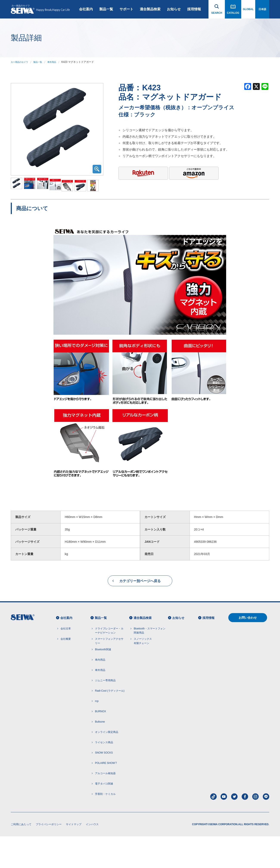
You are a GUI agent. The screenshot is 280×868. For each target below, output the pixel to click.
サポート (126, 9)
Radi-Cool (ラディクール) (109, 722)
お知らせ (174, 9)
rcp (97, 732)
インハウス (92, 856)
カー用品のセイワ (21, 61)
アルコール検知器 (105, 804)
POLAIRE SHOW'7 (106, 794)
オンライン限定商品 (106, 763)
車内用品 (100, 691)
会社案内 (86, 9)
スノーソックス (143, 673)
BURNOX (100, 743)
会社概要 (66, 670)
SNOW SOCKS (104, 784)
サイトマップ (73, 856)
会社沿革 (66, 660)
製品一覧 (106, 9)
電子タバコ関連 (104, 815)
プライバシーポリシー (49, 856)
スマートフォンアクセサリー (109, 672)
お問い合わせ (248, 649)
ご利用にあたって (21, 856)
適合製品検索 (150, 9)
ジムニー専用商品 (105, 712)
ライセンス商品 (104, 773)
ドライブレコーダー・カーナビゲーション (109, 662)
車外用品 (58, 61)
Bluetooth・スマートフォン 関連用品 (149, 662)
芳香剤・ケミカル (105, 825)
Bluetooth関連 (103, 681)
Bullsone (100, 753)
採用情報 (194, 9)
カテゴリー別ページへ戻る (140, 612)
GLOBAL (248, 9)
